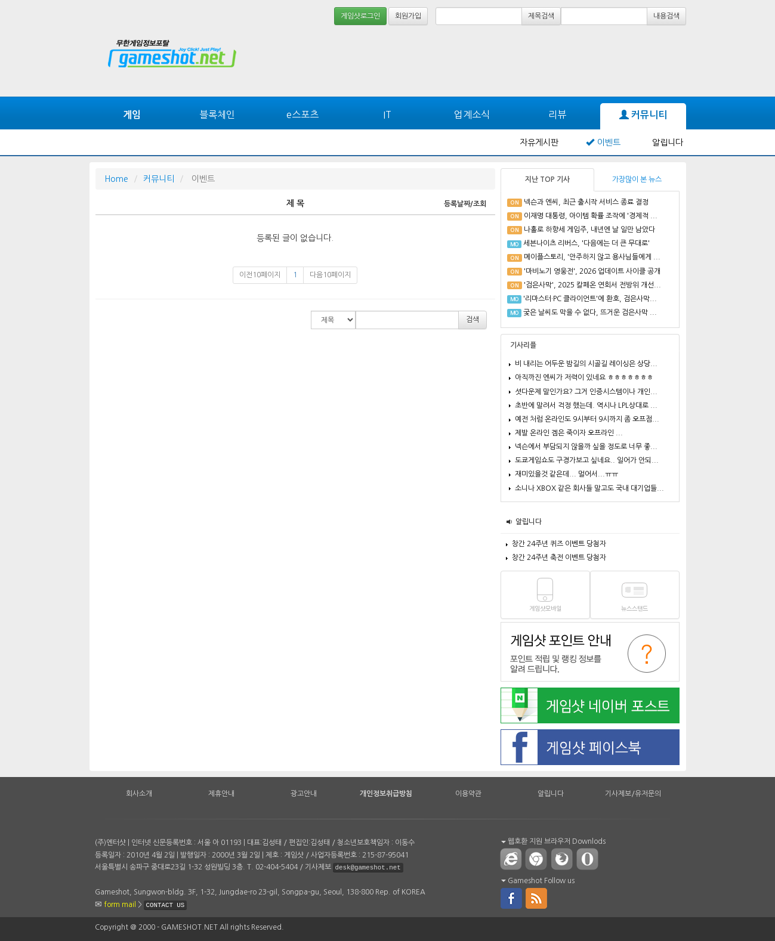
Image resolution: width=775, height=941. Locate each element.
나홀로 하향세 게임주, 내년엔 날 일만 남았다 (589, 229)
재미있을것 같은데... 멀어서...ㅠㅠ (566, 474)
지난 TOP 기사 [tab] (547, 179)
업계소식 (472, 114)
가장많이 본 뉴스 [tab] (637, 179)
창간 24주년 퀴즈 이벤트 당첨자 (559, 543)
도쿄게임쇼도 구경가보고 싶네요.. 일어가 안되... (587, 460)
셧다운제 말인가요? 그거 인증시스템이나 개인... (586, 391)
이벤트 (608, 142)
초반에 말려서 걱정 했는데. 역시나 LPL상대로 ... (586, 405)
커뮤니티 (643, 115)
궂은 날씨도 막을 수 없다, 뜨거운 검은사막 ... (590, 312)
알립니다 (667, 142)
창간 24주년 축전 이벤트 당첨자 (559, 557)
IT (387, 114)
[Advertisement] (641, 61)
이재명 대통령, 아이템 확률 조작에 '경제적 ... (590, 215)
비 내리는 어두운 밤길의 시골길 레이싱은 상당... (586, 363)
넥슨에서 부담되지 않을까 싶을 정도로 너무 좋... (586, 446)
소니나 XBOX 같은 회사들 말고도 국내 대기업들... (589, 488)
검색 (472, 319)
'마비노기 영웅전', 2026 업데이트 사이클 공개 (592, 271)
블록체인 (217, 114)
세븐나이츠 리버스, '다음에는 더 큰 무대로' (586, 243)
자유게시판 (539, 142)
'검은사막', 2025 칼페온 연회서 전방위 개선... (592, 285)
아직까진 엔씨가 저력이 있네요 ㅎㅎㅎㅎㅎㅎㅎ (584, 377)
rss (537, 897)
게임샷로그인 (360, 16)
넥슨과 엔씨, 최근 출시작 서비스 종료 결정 (586, 202)
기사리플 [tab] (523, 345)
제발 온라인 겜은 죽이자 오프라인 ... (569, 433)
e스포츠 (302, 114)
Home (116, 179)
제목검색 (541, 16)
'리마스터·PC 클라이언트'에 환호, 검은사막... (590, 298)
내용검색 (666, 16)
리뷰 (557, 114)
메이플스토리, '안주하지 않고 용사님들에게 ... (592, 257)
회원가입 (408, 16)
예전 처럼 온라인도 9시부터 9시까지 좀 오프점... (587, 419)
